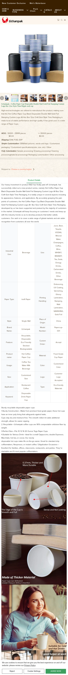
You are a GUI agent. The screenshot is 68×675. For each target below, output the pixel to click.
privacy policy (30, 665)
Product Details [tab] (34, 180)
